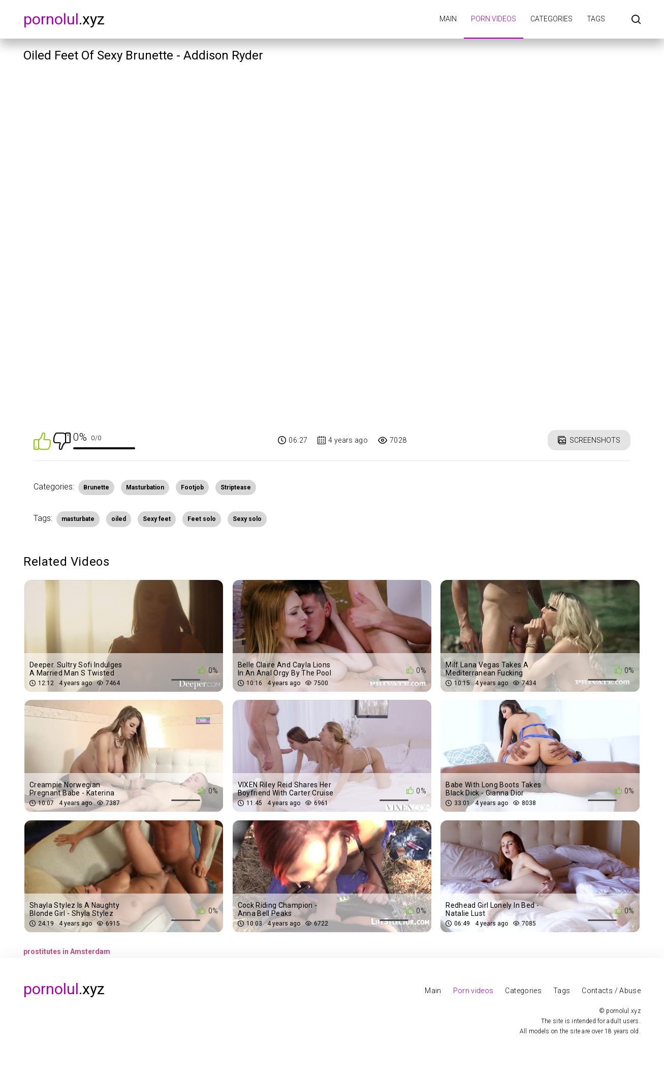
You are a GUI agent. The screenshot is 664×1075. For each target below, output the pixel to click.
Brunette (96, 487)
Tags (596, 19)
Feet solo (201, 519)
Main (448, 19)
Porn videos (493, 19)
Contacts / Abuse (611, 991)
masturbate (77, 519)
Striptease (235, 487)
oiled (118, 519)
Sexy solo (247, 519)
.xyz (64, 19)
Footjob (192, 487)
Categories (551, 19)
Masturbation (145, 487)
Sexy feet (157, 519)
